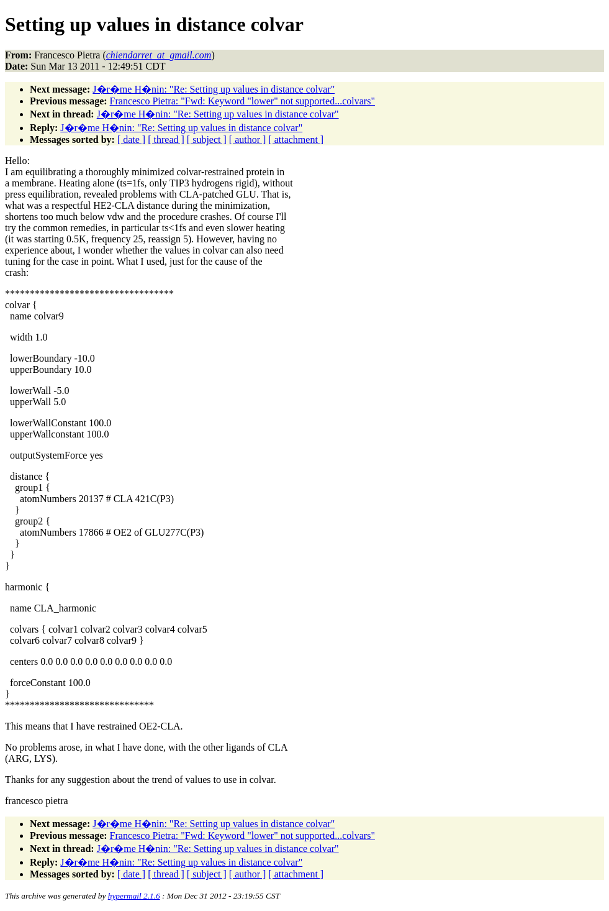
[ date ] (131, 139)
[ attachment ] (295, 139)
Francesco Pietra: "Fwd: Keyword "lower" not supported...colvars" (242, 101)
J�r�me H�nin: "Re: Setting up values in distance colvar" (213, 89)
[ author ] (247, 139)
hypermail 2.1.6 (134, 895)
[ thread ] (166, 139)
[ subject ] (207, 139)
